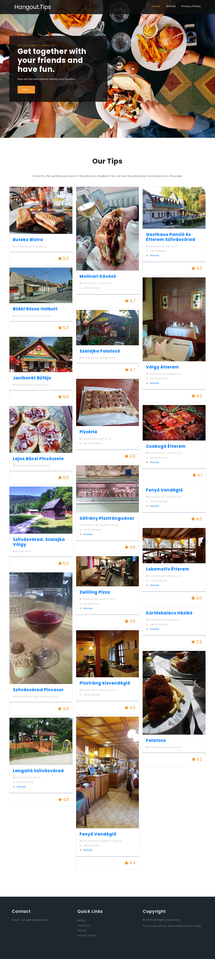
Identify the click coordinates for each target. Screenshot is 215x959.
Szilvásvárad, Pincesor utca (31, 465)
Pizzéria (88, 432)
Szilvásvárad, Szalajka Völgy (39, 542)
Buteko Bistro (28, 239)
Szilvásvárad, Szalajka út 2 (31, 384)
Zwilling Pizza (95, 592)
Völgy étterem (162, 367)
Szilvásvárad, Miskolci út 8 (97, 599)
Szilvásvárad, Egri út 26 (95, 438)
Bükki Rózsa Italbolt (35, 309)
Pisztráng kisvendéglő (105, 683)
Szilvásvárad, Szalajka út (30, 246)
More (26, 89)
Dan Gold (194, 926)
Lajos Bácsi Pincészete (38, 459)
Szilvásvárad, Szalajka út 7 (164, 576)
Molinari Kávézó (98, 276)
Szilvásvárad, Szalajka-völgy (99, 525)
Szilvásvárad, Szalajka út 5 (98, 357)
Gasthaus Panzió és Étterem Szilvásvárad (170, 237)
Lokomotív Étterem (167, 569)
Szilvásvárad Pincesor (38, 690)
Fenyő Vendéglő (98, 834)
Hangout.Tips (32, 7)
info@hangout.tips (35, 920)
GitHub (171, 6)
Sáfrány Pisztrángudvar (107, 518)
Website (21, 786)
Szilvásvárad (22, 551)
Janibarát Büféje (32, 378)
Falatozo (156, 740)
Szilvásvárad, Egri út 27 (161, 246)
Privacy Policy (191, 6)
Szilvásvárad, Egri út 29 (95, 283)
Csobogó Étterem (166, 446)
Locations (83, 925)
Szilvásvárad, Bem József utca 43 (35, 696)
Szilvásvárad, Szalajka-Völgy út (101, 841)
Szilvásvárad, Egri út (27, 777)
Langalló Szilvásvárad (38, 771)
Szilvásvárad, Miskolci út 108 (32, 315)
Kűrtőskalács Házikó (169, 613)
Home (156, 6)
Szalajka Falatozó (100, 351)
